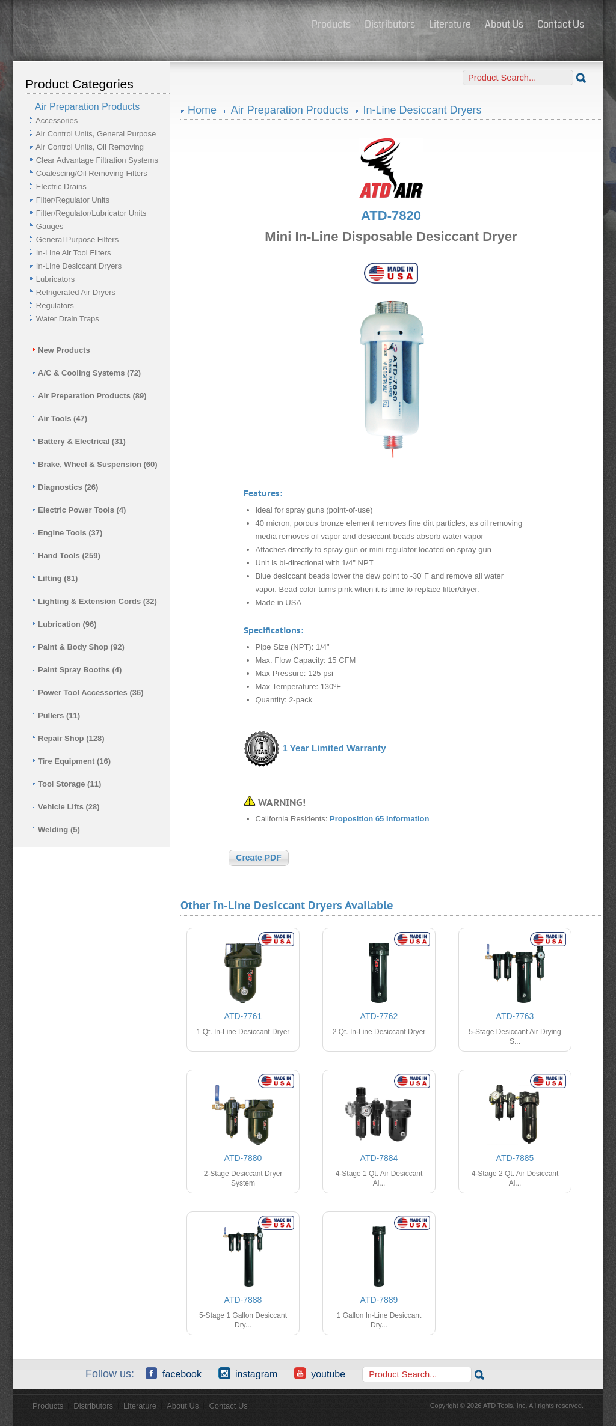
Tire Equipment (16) (71, 761)
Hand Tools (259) (65, 555)
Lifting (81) (54, 578)
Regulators (55, 305)
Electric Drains (61, 186)
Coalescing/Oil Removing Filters (91, 173)
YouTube (319, 1373)
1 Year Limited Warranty (334, 748)
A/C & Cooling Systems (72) (86, 372)
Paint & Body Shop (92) (78, 646)
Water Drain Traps (67, 318)
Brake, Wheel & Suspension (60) (94, 464)
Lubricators (55, 279)
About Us (504, 24)
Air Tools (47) (59, 418)
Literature (450, 24)
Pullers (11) (55, 715)
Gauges (50, 226)
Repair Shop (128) (68, 738)
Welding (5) (55, 829)
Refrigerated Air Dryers (76, 292)
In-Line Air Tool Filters (73, 252)
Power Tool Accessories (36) (87, 692)
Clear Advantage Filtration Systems (97, 160)
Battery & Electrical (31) (78, 441)
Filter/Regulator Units (72, 199)
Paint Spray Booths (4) (76, 669)
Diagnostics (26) (64, 487)
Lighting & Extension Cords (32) (94, 601)
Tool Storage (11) (66, 783)
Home (202, 110)
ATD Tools (158, 26)
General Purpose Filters (77, 239)
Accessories (56, 120)
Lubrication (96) (64, 624)
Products (331, 24)
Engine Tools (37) (66, 532)
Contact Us (560, 24)
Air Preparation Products (290, 110)
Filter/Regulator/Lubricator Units (91, 213)
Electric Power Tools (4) (78, 509)
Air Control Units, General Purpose (95, 133)
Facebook (174, 1373)
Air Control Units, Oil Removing (89, 146)
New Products (60, 350)
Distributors (390, 24)
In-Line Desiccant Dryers (79, 265)
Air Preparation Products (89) (89, 395)
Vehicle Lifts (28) (65, 806)
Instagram (247, 1373)
